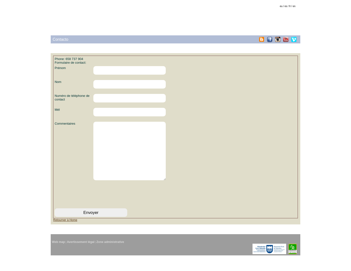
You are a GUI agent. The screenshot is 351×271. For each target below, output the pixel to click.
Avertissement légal (80, 257)
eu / (282, 6)
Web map (58, 257)
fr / (290, 6)
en (294, 6)
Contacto (60, 39)
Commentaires (65, 123)
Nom (58, 82)
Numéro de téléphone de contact (72, 97)
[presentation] (92, 209)
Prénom (60, 68)
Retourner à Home (65, 235)
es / (287, 6)
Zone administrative (110, 257)
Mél (57, 109)
